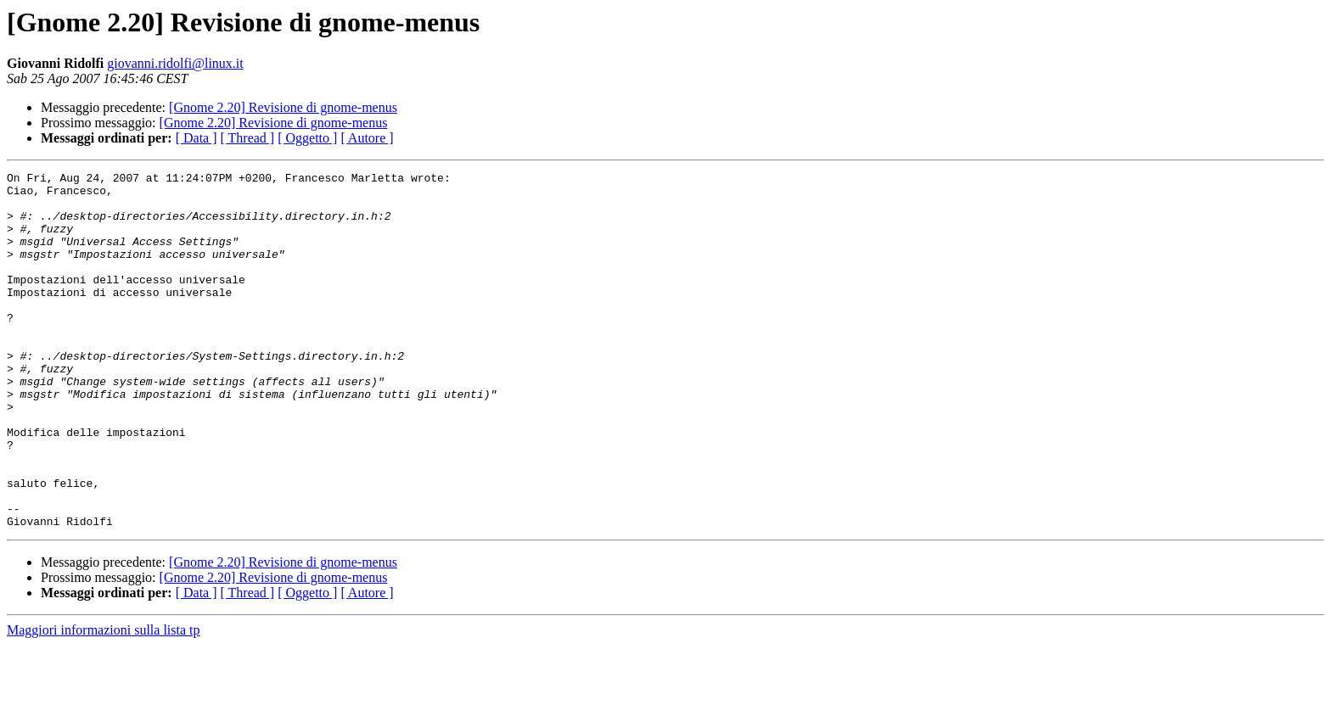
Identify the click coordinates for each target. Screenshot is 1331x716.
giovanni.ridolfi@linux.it (175, 63)
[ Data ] (196, 138)
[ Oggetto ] (307, 138)
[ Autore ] (366, 138)
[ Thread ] (248, 138)
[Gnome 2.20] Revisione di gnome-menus (283, 107)
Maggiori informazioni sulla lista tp (103, 701)
